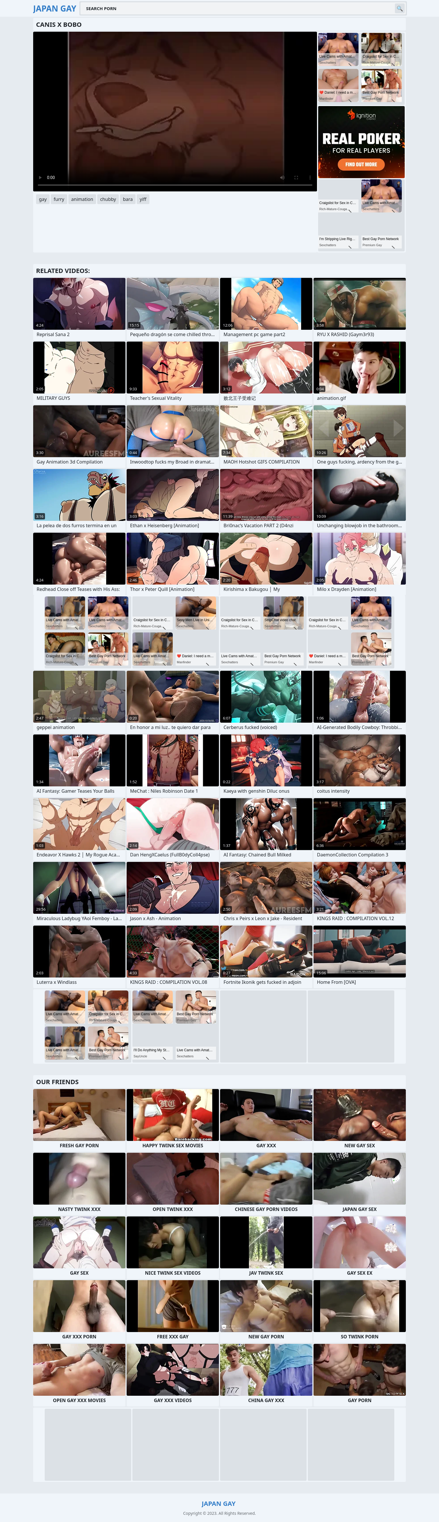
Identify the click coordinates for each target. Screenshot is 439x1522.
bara (128, 199)
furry (59, 199)
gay (43, 199)
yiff (143, 199)
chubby (108, 199)
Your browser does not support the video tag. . (175, 111)
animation (82, 199)
